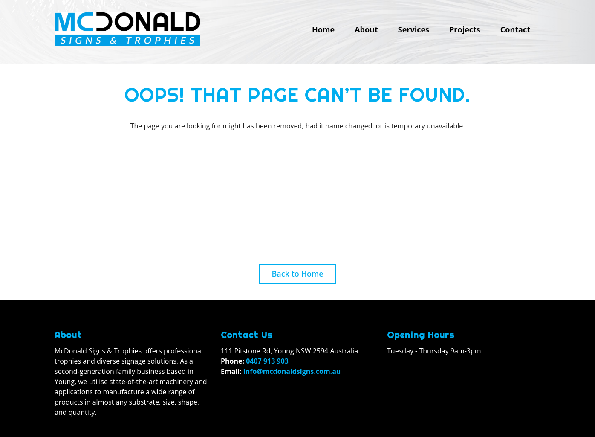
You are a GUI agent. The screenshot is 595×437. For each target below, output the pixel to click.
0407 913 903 (267, 361)
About (366, 29)
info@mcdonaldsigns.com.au (292, 371)
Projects (464, 29)
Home (323, 29)
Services (413, 29)
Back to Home (297, 273)
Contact (515, 29)
